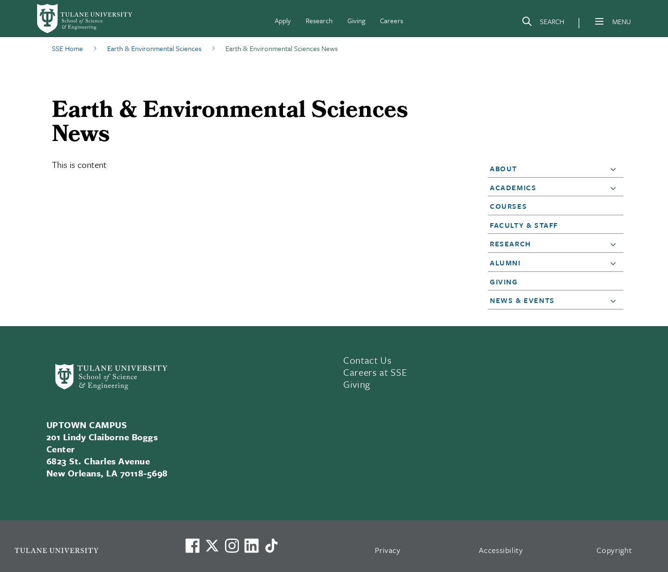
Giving (356, 20)
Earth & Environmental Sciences (154, 48)
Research (319, 20)
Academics (513, 187)
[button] (615, 168)
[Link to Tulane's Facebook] (232, 546)
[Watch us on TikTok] (271, 546)
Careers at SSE (375, 372)
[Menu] (599, 21)
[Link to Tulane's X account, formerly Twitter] (212, 546)
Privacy (388, 550)
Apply (283, 20)
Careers (391, 20)
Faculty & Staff (524, 225)
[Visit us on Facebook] (192, 546)
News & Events (522, 300)
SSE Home (67, 48)
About (503, 168)
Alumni (505, 262)
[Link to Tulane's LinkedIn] (251, 546)
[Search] (542, 23)
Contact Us (367, 360)
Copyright (614, 550)
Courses (508, 206)
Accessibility (501, 550)
